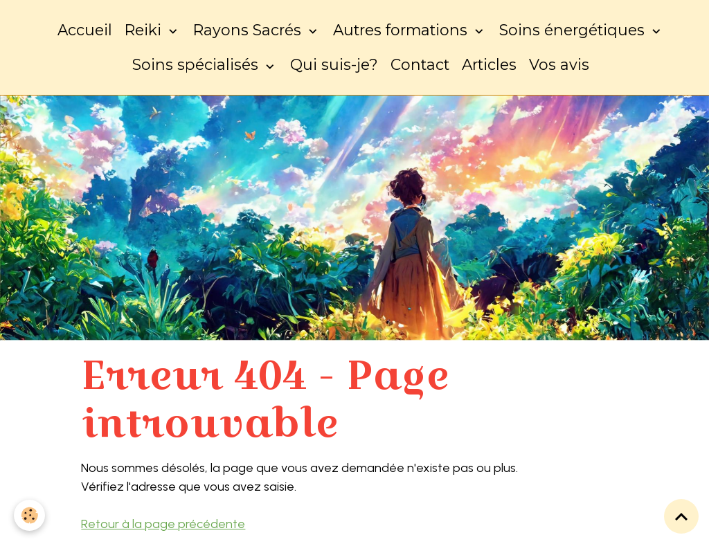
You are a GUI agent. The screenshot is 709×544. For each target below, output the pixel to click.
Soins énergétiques (574, 30)
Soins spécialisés (197, 64)
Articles (489, 64)
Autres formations (402, 30)
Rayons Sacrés (249, 30)
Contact (420, 64)
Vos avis (559, 64)
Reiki (145, 30)
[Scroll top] (681, 516)
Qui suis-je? (334, 64)
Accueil (84, 30)
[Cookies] (29, 515)
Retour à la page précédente (163, 524)
